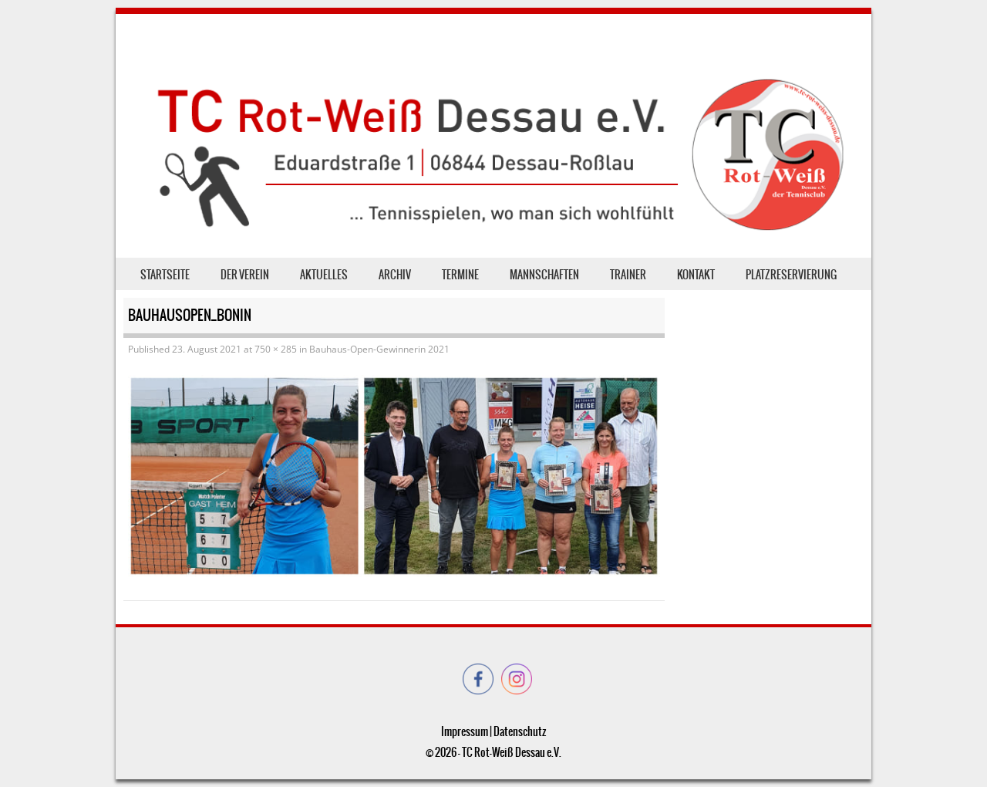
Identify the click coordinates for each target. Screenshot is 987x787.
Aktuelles (324, 274)
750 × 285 (275, 349)
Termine (460, 274)
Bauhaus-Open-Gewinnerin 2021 (379, 349)
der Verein (245, 274)
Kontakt (696, 274)
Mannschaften (544, 274)
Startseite (165, 274)
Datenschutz (520, 731)
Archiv (395, 274)
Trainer (628, 274)
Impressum (464, 731)
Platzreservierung (791, 274)
